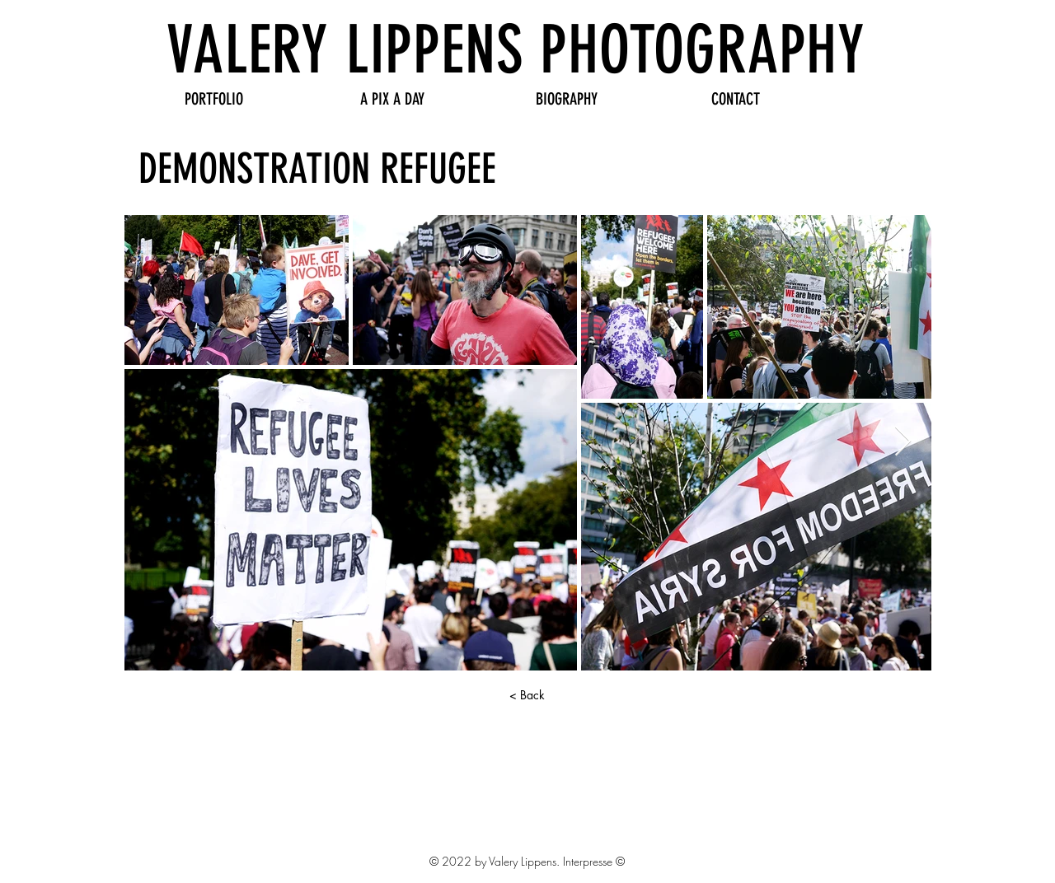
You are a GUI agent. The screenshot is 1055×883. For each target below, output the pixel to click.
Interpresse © (594, 861)
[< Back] (526, 695)
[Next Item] (902, 442)
